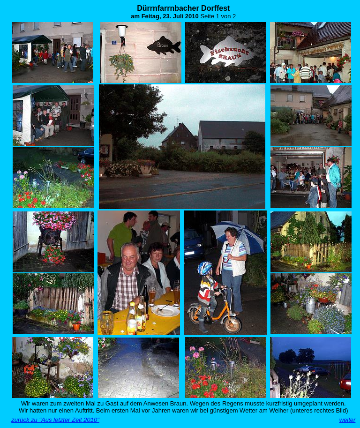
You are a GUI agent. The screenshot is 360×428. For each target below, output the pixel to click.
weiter (347, 419)
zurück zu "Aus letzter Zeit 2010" (55, 419)
